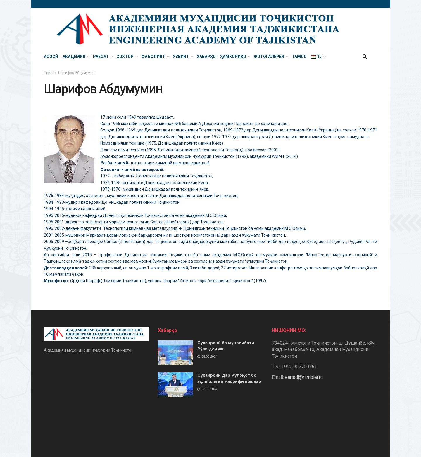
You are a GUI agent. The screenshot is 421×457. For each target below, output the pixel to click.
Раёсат (101, 56)
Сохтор (125, 56)
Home (49, 73)
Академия (74, 56)
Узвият (181, 56)
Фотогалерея (269, 56)
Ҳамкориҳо (233, 56)
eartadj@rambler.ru (304, 377)
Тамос (299, 56)
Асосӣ (51, 56)
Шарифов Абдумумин (76, 73)
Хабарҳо (206, 56)
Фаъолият (153, 56)
